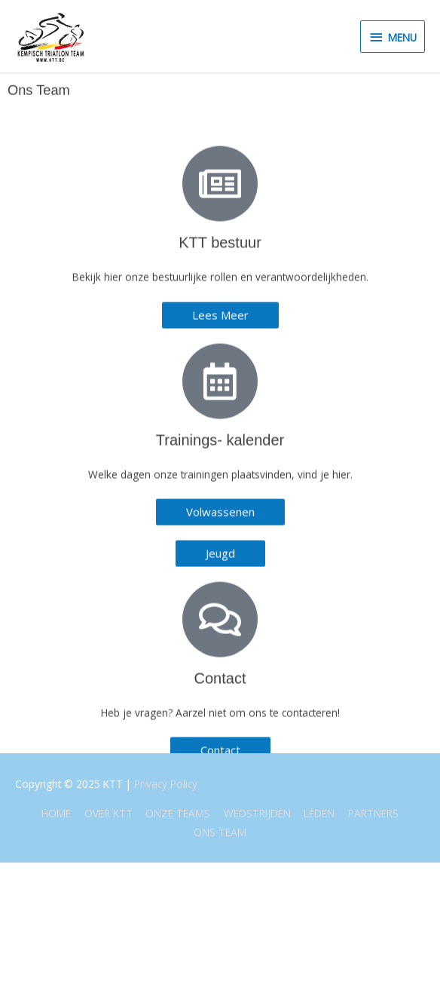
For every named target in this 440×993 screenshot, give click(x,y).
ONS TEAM (220, 832)
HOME (56, 813)
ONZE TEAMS (177, 813)
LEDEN (319, 813)
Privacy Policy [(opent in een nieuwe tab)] (165, 784)
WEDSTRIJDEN (257, 813)
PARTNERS (373, 813)
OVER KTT (108, 813)
